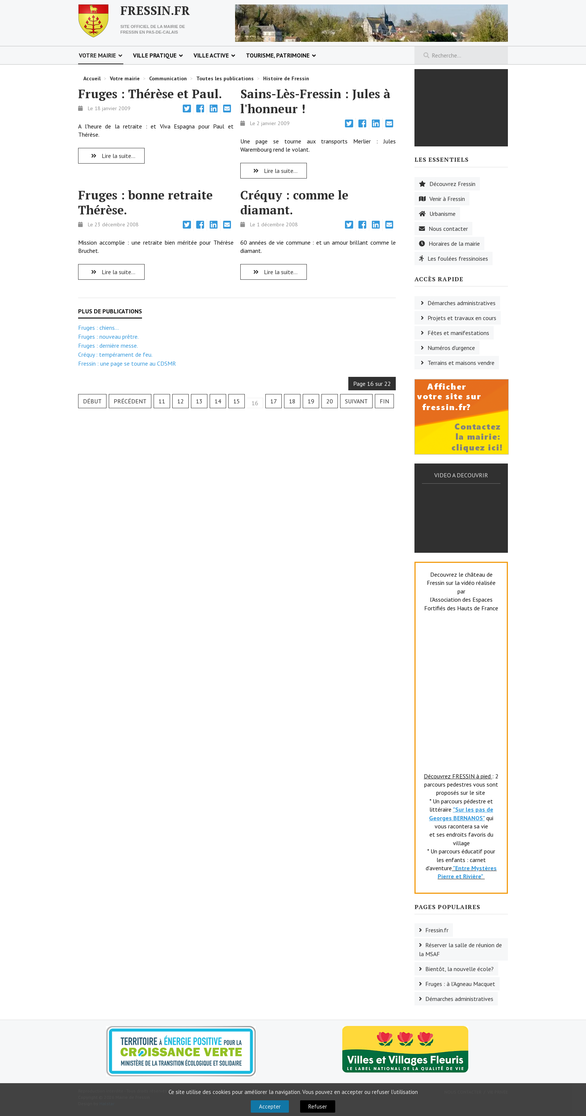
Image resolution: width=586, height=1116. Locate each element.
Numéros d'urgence (451, 347)
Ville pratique (154, 55)
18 (292, 401)
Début (92, 401)
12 (180, 401)
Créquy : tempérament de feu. (115, 354)
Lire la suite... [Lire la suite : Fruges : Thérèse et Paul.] (111, 155)
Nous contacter (448, 228)
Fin (384, 401)
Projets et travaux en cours (462, 318)
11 (161, 401)
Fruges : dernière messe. (108, 345)
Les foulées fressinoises (458, 258)
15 (236, 401)
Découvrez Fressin (452, 183)
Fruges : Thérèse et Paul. (150, 94)
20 (329, 401)
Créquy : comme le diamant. (294, 202)
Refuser (317, 1106)
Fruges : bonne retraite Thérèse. (145, 202)
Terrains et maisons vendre (461, 362)
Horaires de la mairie (454, 243)
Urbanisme (442, 213)
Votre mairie (97, 55)
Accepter (270, 1106)
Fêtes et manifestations (458, 333)
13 (199, 401)
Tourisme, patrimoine (277, 55)
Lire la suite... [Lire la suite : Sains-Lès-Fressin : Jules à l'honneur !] (273, 170)
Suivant (356, 401)
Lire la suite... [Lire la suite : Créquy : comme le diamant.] (273, 271)
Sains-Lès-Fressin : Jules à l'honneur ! (315, 101)
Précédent (130, 401)
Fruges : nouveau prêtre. (108, 336)
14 (218, 401)
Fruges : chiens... (98, 327)
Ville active (211, 55)
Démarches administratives (462, 303)
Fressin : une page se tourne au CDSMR (127, 363)
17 (273, 401)
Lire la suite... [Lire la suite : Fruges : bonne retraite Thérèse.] (111, 271)
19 (311, 401)
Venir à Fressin (447, 198)
